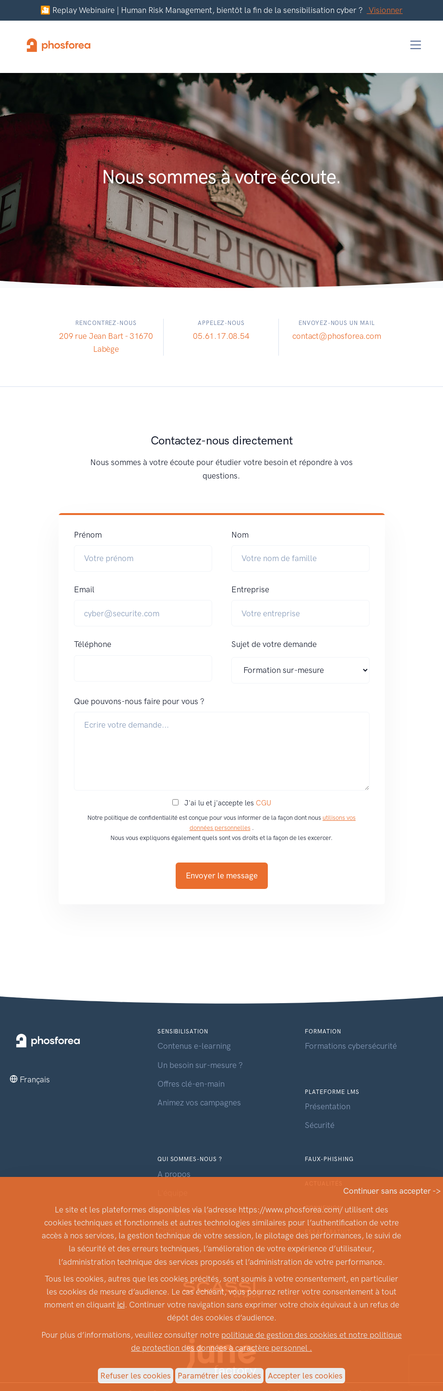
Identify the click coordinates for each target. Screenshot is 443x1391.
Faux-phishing (329, 1159)
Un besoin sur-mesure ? (200, 1065)
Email (84, 589)
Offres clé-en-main (191, 1084)
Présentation (327, 1106)
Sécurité (320, 1125)
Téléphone (92, 644)
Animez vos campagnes (199, 1102)
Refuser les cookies (135, 1375)
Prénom (88, 535)
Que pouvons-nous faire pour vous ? (139, 701)
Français (35, 1079)
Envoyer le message (222, 875)
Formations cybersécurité (351, 1046)
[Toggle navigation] (416, 45)
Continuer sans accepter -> (392, 1191)
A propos (174, 1174)
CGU (263, 803)
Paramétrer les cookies (219, 1375)
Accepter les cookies (305, 1375)
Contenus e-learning (194, 1046)
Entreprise (250, 589)
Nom (240, 535)
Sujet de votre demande (274, 644)
